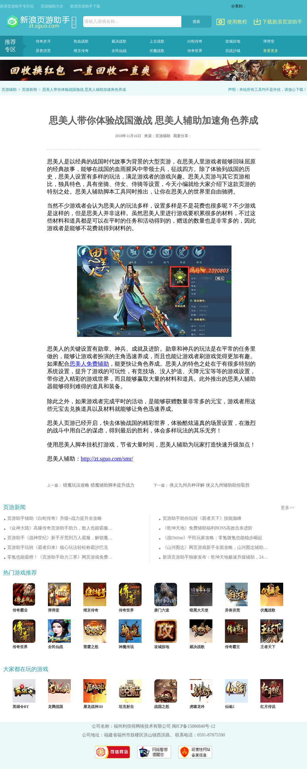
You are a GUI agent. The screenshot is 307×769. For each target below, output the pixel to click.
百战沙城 (232, 51)
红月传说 (267, 706)
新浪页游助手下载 (85, 6)
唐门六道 (161, 610)
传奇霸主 (232, 647)
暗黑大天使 (199, 610)
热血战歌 (81, 41)
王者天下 (267, 647)
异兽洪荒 (43, 51)
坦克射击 (126, 706)
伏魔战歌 (156, 51)
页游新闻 (29, 89)
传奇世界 (194, 51)
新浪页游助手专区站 (17, 6)
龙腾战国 (55, 706)
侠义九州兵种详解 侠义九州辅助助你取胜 (209, 485)
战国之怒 (161, 706)
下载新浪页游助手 (282, 21)
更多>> (287, 507)
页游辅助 (9, 89)
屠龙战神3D (93, 706)
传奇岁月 (43, 41)
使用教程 (237, 21)
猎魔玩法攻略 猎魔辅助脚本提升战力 (98, 485)
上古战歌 (156, 41)
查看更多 (270, 51)
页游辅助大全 (52, 6)
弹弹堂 (268, 41)
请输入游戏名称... (101, 21)
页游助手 (39, 21)
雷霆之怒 (90, 647)
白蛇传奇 (194, 41)
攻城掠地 (232, 41)
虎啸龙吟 (197, 706)
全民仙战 (119, 51)
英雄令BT (21, 706)
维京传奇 (81, 51)
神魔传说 (126, 647)
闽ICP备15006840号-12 (193, 726)
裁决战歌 (119, 41)
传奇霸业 (20, 610)
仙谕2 (229, 706)
